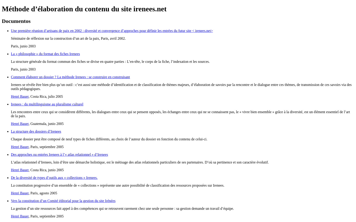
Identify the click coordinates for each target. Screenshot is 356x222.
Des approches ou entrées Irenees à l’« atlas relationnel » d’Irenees (59, 154)
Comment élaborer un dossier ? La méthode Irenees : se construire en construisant (70, 77)
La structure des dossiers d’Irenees (36, 131)
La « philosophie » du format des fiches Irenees (45, 54)
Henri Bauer (20, 96)
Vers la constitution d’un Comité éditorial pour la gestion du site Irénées (63, 201)
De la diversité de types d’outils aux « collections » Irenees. (54, 178)
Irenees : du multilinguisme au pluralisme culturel (47, 104)
